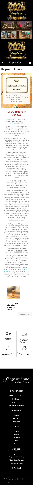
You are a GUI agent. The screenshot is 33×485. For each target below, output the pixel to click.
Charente (15, 123)
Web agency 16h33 (20, 482)
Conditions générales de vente (22, 479)
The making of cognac (16, 460)
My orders (16, 421)
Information (16, 415)
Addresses (16, 418)
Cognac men (17, 454)
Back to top (24, 314)
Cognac (16, 431)
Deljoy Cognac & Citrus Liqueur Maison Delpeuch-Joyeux (13, 305)
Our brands (16, 438)
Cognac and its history (16, 457)
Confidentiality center (8, 479)
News (16, 441)
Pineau (16, 434)
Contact (16, 444)
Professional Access (16, 463)
